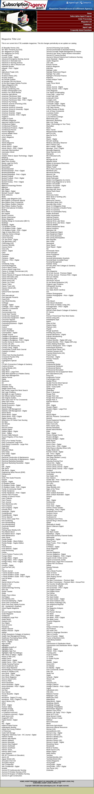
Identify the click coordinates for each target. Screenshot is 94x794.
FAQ (72, 781)
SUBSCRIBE (37, 783)
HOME (22, 781)
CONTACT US (56, 783)
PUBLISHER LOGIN (64, 781)
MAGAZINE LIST (51, 781)
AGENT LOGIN (46, 783)
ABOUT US (41, 781)
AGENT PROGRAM (31, 781)
